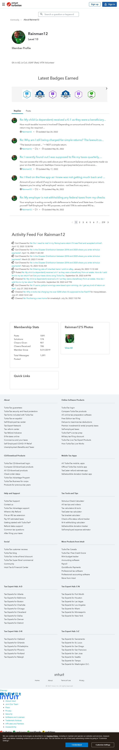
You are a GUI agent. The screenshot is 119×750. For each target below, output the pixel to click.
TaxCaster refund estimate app (75, 470)
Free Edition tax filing (71, 418)
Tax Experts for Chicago (14, 608)
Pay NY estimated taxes (14, 519)
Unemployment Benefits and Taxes (19, 447)
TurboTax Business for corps (16, 481)
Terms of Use (66, 681)
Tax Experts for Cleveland (15, 612)
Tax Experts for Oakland (14, 639)
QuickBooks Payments (71, 567)
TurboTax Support (12, 501)
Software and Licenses (14, 717)
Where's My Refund (12, 511)
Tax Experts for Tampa (71, 660)
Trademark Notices (13, 720)
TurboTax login (68, 407)
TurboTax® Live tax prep (72, 433)
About (50, 681)
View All (59, 88)
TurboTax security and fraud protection (21, 411)
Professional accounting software (76, 574)
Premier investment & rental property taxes (80, 425)
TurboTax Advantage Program (17, 477)
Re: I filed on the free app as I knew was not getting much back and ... (62, 177)
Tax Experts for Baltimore (15, 598)
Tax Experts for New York (72, 616)
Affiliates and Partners (14, 723)
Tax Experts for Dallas (13, 616)
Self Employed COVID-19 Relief (18, 443)
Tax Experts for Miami (71, 608)
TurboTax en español (13, 418)
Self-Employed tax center (15, 422)
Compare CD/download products (18, 467)
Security (8, 714)
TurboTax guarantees (13, 407)
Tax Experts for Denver (14, 619)
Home (37, 681)
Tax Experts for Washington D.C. (75, 664)
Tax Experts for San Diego (73, 646)
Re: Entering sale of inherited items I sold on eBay (51, 269)
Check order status (12, 474)
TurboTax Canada (69, 549)
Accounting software (70, 560)
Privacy (81, 681)
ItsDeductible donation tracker (75, 526)
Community (14, 20)
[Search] (58, 14)
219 (103, 222)
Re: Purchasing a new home (35, 298)
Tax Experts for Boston (13, 601)
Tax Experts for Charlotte (14, 605)
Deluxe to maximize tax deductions (77, 422)
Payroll (64, 564)
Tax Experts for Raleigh (14, 657)
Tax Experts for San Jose (72, 653)
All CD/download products (16, 470)
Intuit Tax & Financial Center (16, 567)
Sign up (94, 4)
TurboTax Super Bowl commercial (18, 560)
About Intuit (10, 701)
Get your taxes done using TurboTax (49, 275)
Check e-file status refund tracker (76, 519)
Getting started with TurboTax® (17, 522)
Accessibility (10, 727)
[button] (69, 338)
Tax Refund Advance (13, 433)
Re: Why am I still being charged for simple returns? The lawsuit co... (61, 140)
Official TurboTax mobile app (74, 467)
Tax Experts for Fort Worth (73, 594)
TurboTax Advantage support (16, 508)
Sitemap (3, 690)
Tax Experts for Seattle (71, 657)
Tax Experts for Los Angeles (73, 605)
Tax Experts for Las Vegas (72, 601)
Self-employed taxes (70, 429)
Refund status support (13, 526)
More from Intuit (69, 578)
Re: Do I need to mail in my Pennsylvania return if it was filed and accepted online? (66, 243)
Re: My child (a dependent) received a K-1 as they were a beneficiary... (63, 119)
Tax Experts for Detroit (13, 623)
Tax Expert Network (12, 425)
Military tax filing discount (73, 436)
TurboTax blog (10, 553)
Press (7, 707)
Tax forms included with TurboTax (18, 415)
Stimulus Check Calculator (73, 501)
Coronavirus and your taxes (16, 440)
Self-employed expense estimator (76, 529)
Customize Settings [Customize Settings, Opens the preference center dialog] (103, 745)
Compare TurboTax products (74, 411)
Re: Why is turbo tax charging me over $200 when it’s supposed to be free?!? (56, 292)
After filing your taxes (13, 533)
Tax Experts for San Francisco (74, 650)
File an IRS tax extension (14, 515)
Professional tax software (72, 571)
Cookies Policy (52, 736)
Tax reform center (11, 429)
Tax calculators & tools (71, 508)
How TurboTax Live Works (73, 443)
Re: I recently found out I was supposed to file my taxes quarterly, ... (61, 157)
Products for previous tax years (17, 485)
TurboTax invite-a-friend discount (18, 556)
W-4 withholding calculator (73, 522)
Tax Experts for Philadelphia (16, 646)
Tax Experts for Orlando (14, 642)
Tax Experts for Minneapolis (73, 612)
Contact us (8, 504)
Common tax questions (14, 529)
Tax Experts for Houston (72, 598)
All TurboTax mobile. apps (73, 463)
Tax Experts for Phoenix (14, 650)
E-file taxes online (11, 436)
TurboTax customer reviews (16, 549)
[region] (59, 741)
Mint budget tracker (70, 556)
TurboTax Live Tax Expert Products (76, 440)
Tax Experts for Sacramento (73, 639)
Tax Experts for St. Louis (72, 642)
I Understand (77, 745)
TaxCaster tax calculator (72, 511)
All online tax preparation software (76, 415)
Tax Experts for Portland (14, 653)
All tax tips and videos (71, 504)
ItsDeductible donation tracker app (77, 474)
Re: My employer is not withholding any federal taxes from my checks (62, 197)
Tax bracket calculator (71, 515)
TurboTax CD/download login (17, 463)
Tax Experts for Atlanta (13, 594)
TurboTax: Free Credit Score (74, 553)
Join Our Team (11, 704)
